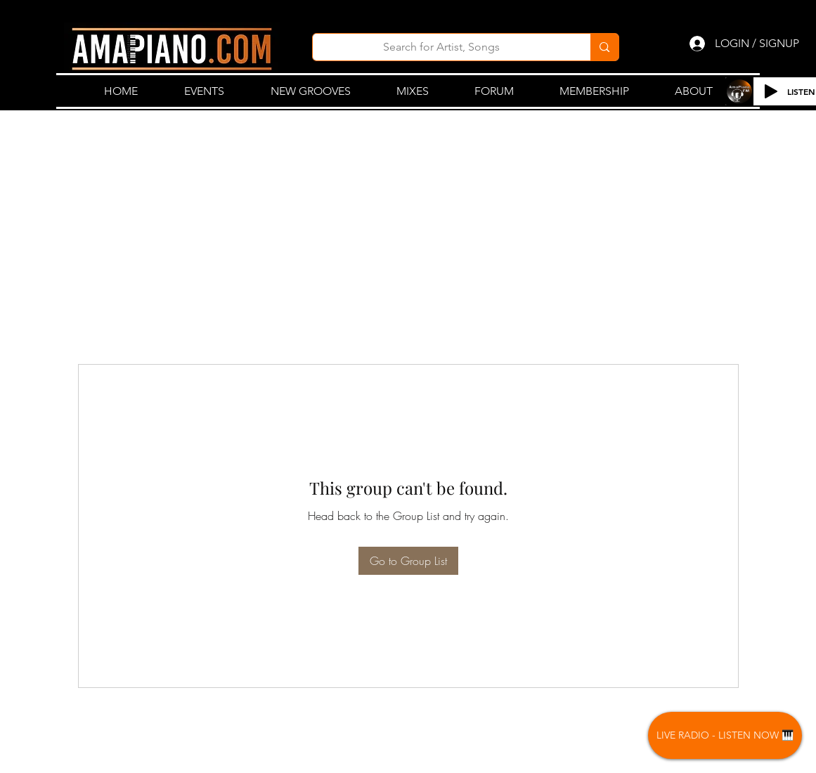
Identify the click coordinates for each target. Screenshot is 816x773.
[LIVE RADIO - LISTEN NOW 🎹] (725, 735)
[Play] (771, 91)
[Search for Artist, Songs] (442, 47)
